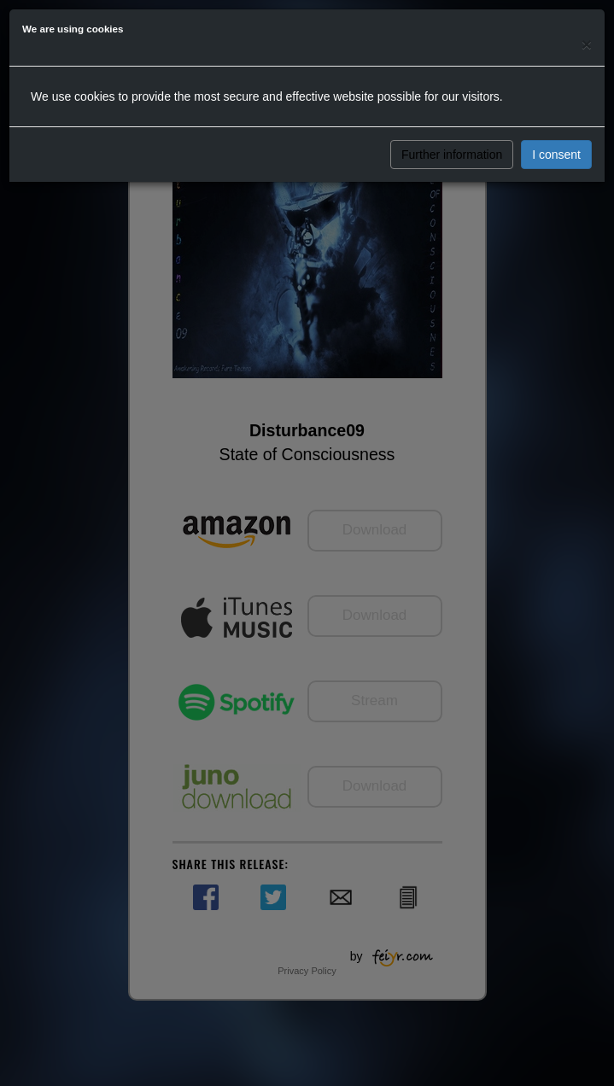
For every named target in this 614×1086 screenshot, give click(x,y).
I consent (556, 154)
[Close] (587, 44)
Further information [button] (451, 154)
